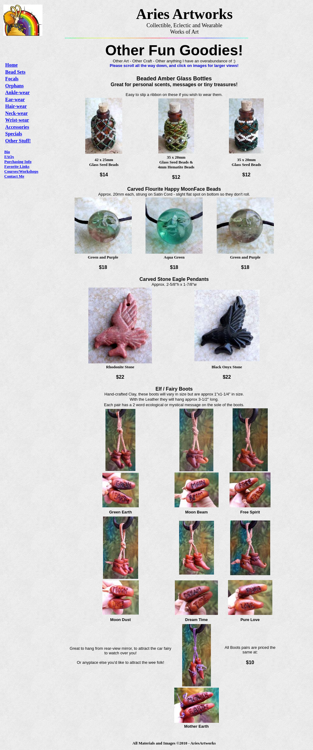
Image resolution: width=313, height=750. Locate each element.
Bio (7, 151)
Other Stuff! (18, 140)
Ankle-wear (17, 92)
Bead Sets (15, 72)
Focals (12, 78)
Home (11, 65)
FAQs (9, 156)
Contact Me (14, 176)
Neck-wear (16, 113)
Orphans (14, 85)
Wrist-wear (17, 120)
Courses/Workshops (21, 171)
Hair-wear (16, 106)
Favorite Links (16, 166)
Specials (13, 133)
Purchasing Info (17, 161)
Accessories (17, 127)
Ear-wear (15, 99)
